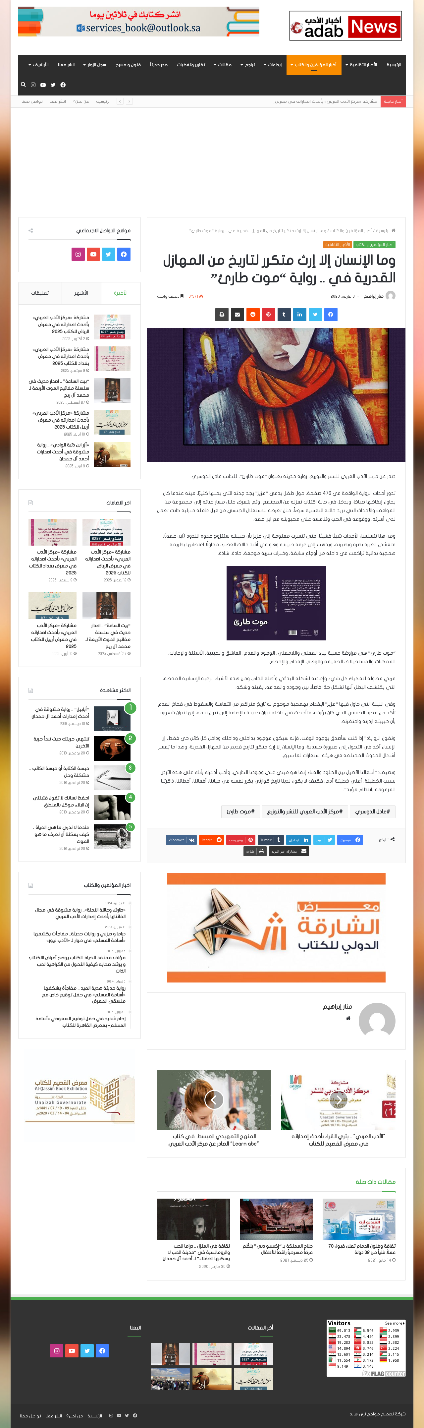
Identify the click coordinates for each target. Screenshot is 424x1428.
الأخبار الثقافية (363, 65)
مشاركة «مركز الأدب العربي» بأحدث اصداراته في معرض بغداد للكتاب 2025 (60, 356)
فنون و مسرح (128, 65)
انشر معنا (66, 65)
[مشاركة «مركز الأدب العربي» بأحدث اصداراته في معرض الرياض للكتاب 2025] (112, 327)
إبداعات (275, 65)
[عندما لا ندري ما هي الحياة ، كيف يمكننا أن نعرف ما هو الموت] (112, 836)
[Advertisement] (212, 157)
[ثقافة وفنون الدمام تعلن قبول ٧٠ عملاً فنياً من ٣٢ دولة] (359, 1219)
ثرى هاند (358, 1414)
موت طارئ (239, 811)
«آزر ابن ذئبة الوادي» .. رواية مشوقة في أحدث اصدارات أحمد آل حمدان (63, 452)
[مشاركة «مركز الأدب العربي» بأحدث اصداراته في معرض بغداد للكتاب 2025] (112, 358)
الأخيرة (121, 293)
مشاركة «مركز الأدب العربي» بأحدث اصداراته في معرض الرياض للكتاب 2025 (60, 324)
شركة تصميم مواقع (386, 1414)
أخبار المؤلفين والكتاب (316, 65)
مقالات (225, 65)
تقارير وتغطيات (191, 65)
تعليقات (40, 293)
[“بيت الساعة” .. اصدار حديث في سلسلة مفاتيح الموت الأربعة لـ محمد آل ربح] (112, 390)
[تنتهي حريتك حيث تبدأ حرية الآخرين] (112, 748)
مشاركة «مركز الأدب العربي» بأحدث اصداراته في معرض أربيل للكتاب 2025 (60, 420)
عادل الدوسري (370, 811)
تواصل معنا (32, 101)
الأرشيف (40, 65)
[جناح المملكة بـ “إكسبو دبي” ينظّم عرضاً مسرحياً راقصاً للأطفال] (276, 1219)
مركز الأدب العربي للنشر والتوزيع (303, 811)
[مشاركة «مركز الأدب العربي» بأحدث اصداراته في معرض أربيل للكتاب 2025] (112, 422)
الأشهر (81, 293)
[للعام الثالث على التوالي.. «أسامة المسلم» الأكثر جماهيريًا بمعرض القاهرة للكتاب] (170, 1379)
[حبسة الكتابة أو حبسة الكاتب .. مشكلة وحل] (112, 777)
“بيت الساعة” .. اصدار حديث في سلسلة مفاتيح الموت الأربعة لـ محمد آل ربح (58, 388)
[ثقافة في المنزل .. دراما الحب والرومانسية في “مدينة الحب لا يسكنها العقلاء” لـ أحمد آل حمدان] (193, 1219)
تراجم (250, 65)
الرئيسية (394, 65)
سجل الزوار (96, 65)
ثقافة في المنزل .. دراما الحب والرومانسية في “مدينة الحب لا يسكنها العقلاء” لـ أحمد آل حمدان (196, 1252)
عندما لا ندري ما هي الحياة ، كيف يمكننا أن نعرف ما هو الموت (61, 834)
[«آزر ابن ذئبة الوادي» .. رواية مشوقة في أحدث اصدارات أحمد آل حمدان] (112, 454)
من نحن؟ (81, 101)
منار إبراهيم (374, 296)
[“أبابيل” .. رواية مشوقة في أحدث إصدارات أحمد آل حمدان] (112, 718)
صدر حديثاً (159, 65)
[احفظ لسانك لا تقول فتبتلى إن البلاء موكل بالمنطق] (112, 807)
